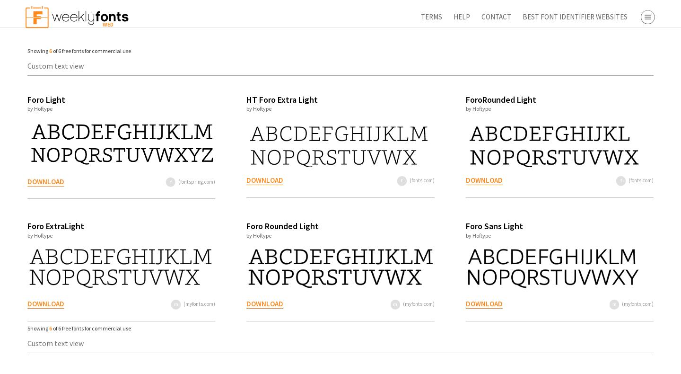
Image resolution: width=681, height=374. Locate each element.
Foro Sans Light (415, 226)
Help (349, 16)
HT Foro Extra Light (240, 99)
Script (605, 95)
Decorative (613, 108)
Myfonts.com (617, 206)
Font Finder (597, 296)
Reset (645, 362)
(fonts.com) (347, 180)
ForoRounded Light (421, 99)
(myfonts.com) (162, 304)
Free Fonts (596, 282)
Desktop (609, 157)
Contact (384, 16)
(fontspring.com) (159, 181)
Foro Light (42, 99)
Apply (591, 362)
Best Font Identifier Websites (462, 16)
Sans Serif (612, 81)
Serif (603, 67)
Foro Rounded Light (240, 226)
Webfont (610, 171)
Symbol (608, 122)
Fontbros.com (619, 234)
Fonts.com (613, 220)
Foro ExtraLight (51, 226)
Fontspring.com (622, 247)
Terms (319, 16)
